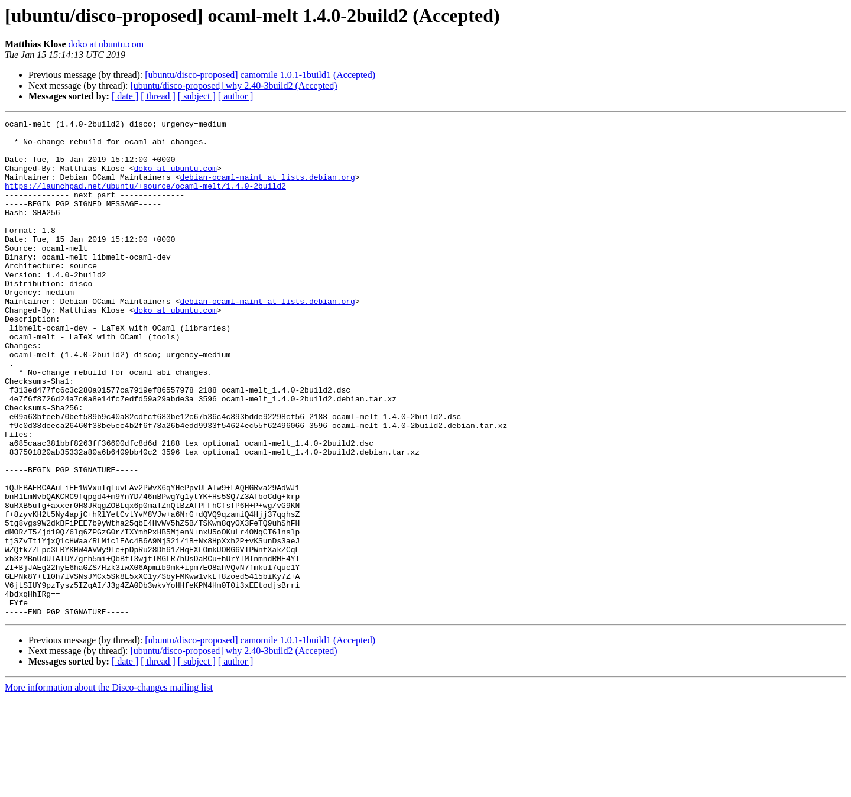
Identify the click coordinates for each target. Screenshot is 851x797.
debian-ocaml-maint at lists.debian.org (267, 189)
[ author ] (236, 96)
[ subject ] (197, 96)
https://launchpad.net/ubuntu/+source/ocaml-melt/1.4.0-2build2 (145, 200)
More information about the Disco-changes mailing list (109, 787)
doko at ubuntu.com (106, 44)
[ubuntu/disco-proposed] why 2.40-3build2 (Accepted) (233, 85)
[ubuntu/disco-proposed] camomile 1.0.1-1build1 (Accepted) (260, 75)
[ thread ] (158, 96)
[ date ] (125, 96)
